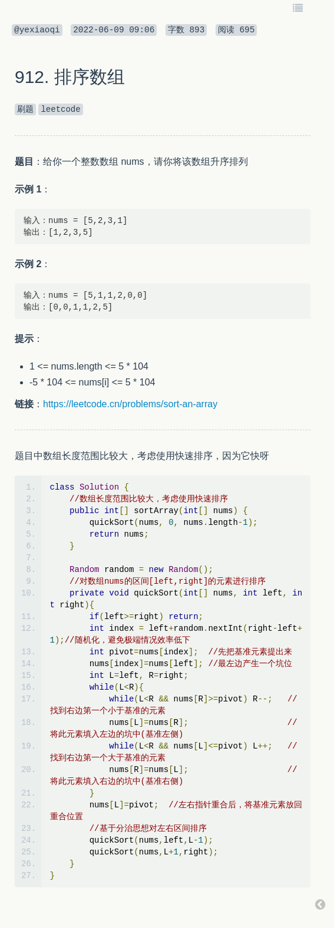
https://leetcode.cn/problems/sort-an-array (130, 404)
